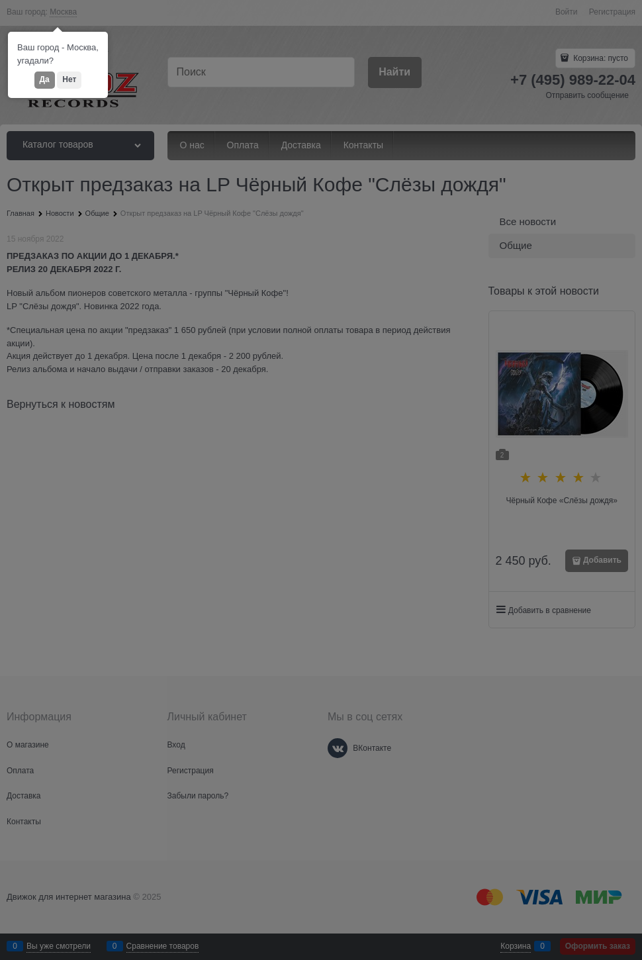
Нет (69, 79)
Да (45, 79)
